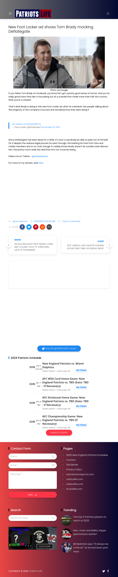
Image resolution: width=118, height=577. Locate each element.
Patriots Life (35, 571)
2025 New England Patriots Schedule (87, 455)
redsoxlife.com (74, 484)
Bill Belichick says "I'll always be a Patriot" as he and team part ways (90, 547)
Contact (71, 460)
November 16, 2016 (50, 127)
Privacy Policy (74, 469)
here (41, 162)
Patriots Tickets (59, 432)
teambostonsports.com (80, 474)
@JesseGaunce (40, 156)
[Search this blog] (32, 518)
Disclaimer (72, 464)
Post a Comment (71, 221)
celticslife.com (74, 479)
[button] (22, 227)
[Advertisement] (59, 194)
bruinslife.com (74, 489)
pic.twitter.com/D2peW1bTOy (26, 124)
